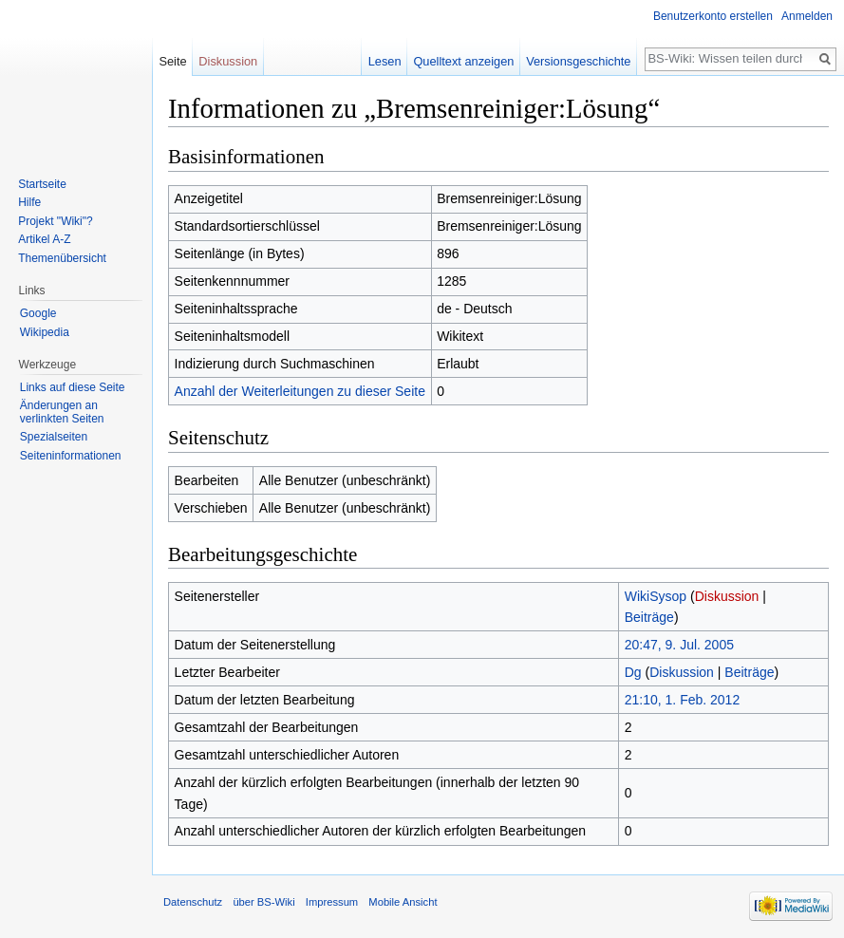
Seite (172, 61)
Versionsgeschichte (578, 61)
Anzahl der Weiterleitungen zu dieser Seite (300, 391)
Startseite (42, 184)
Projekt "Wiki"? (55, 221)
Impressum (332, 902)
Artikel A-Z (44, 239)
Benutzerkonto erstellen (713, 16)
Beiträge (649, 617)
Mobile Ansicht (402, 902)
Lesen (385, 61)
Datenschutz (192, 902)
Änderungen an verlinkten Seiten (62, 412)
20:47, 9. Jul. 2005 (679, 644)
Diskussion (727, 596)
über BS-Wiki (263, 902)
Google (38, 313)
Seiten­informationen (71, 455)
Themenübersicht (62, 258)
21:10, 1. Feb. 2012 (682, 699)
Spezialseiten (53, 436)
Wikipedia (44, 332)
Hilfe (29, 202)
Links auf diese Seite (72, 387)
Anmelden (807, 16)
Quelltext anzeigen (463, 61)
